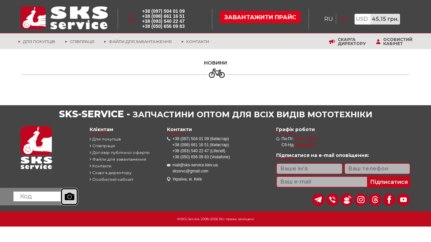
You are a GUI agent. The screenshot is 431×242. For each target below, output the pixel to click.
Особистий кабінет (397, 42)
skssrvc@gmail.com (190, 171)
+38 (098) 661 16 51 (163, 16)
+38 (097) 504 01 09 (163, 11)
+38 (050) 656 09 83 (163, 26)
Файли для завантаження (140, 41)
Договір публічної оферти (120, 152)
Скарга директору (352, 42)
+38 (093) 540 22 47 (163, 21)
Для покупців (39, 41)
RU (328, 18)
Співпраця (82, 41)
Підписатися (389, 182)
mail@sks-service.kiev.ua (195, 165)
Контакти (197, 41)
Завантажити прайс (260, 17)
